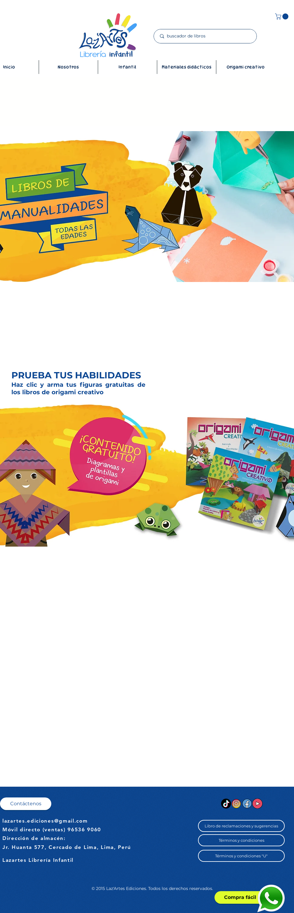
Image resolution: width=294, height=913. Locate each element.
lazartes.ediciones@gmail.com (45, 821)
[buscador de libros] (205, 36)
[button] (282, 16)
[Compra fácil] (240, 897)
